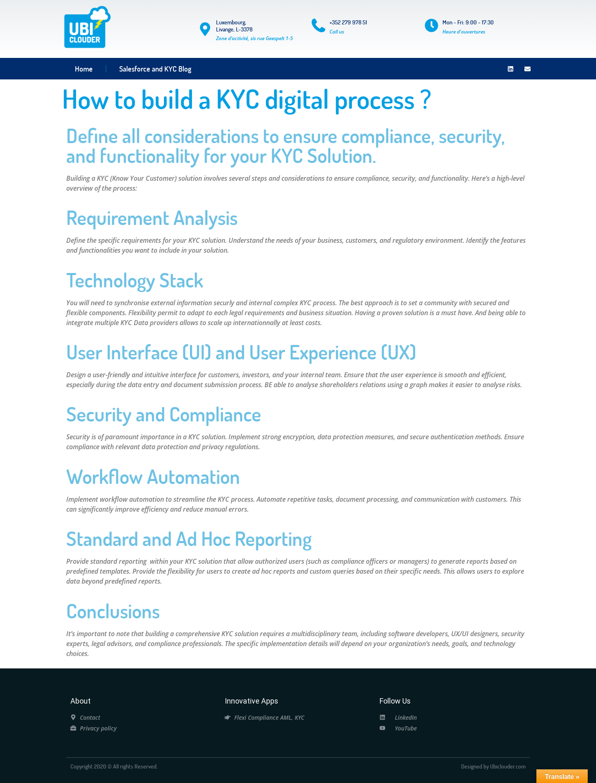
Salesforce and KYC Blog (155, 69)
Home (84, 69)
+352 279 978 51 (348, 22)
